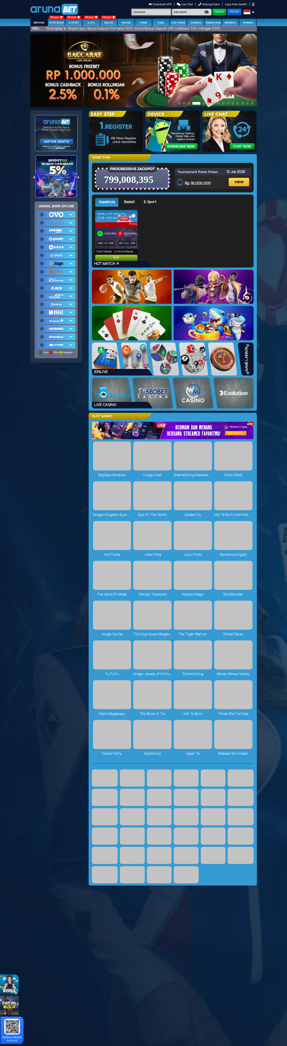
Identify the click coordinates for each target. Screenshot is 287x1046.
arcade (126, 22)
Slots (91, 22)
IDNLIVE (108, 22)
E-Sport (74, 22)
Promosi (248, 22)
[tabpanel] (174, 235)
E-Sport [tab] (150, 202)
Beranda (39, 22)
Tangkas (195, 22)
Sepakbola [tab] (107, 202)
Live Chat (185, 4)
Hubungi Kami (209, 4)
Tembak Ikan (213, 22)
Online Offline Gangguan (56, 352)
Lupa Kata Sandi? (236, 4)
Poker (143, 22)
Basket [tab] (129, 202)
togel (161, 22)
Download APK (160, 4)
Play (99, 257)
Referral (230, 22)
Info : (36, 29)
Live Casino (178, 22)
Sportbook (56, 22)
